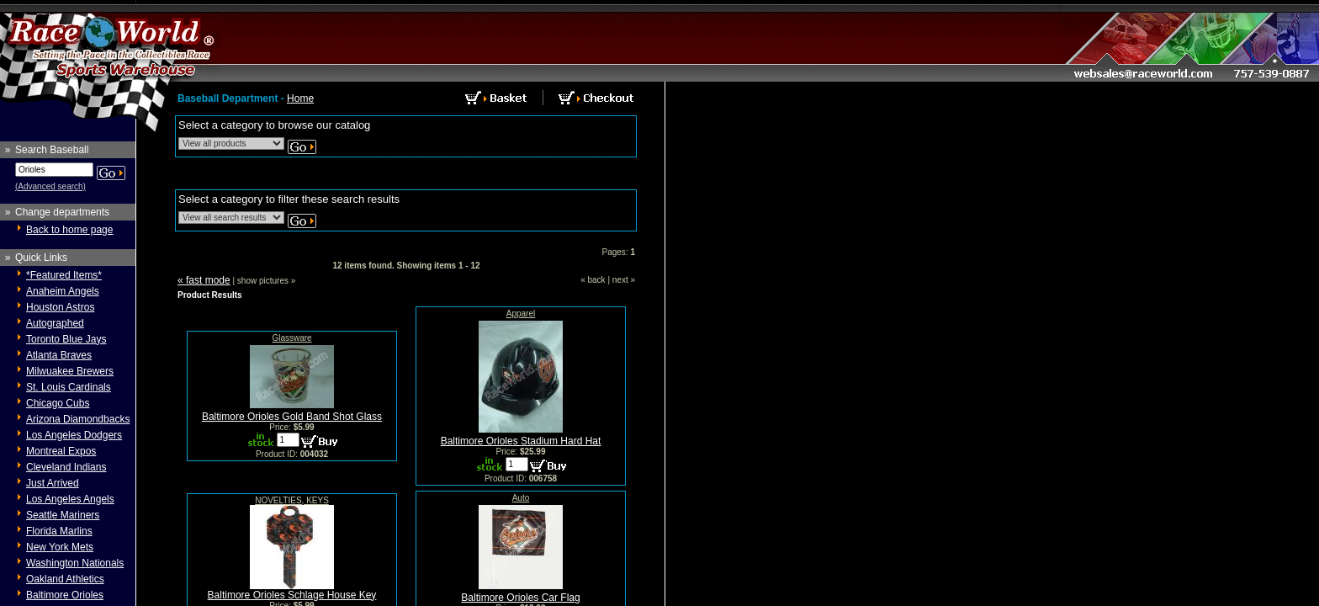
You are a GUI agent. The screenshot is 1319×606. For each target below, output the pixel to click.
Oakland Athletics (65, 579)
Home (300, 98)
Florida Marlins (59, 531)
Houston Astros (60, 307)
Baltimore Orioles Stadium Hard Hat (521, 441)
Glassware (291, 338)
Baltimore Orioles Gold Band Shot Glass (292, 417)
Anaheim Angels (62, 291)
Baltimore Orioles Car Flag (520, 597)
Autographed (55, 323)
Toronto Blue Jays (66, 339)
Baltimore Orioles (64, 595)
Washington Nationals (75, 563)
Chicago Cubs (57, 403)
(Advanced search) (50, 186)
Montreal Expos (61, 451)
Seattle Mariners (62, 515)
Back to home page (69, 230)
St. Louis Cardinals (68, 387)
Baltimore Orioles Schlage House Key (292, 595)
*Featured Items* (64, 275)
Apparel (520, 313)
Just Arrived (52, 483)
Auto (521, 497)
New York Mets (59, 547)
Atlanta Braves (59, 355)
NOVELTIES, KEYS (292, 500)
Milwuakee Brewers (70, 371)
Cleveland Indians (66, 467)
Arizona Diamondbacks (78, 419)
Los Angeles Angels (70, 499)
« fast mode (203, 280)
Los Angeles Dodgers (74, 435)
